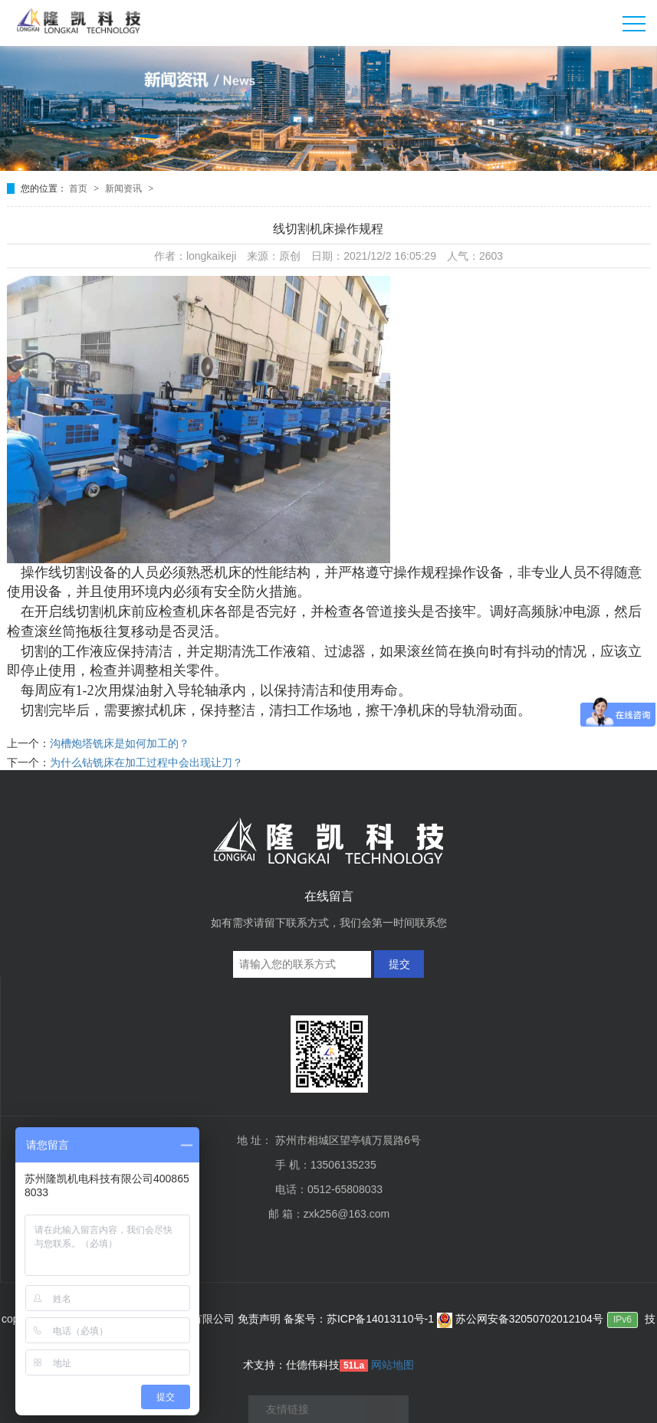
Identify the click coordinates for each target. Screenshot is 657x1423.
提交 (399, 964)
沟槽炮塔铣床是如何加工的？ (119, 743)
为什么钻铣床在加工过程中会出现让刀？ (146, 762)
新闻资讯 (124, 188)
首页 (79, 188)
